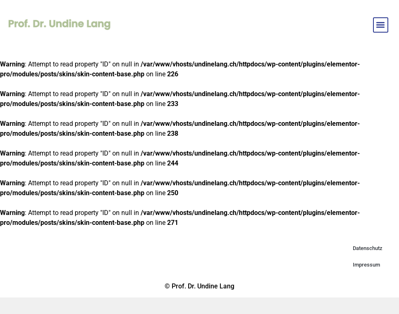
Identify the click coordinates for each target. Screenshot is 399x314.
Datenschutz (367, 248)
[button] (380, 25)
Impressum (366, 265)
